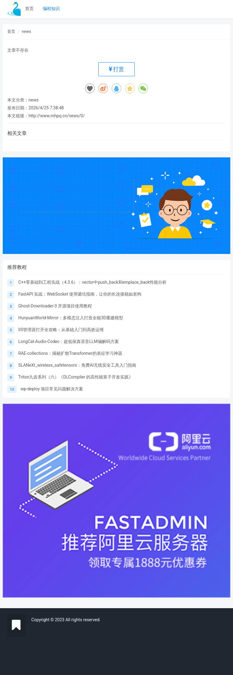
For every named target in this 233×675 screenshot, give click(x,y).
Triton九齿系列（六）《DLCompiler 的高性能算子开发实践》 (75, 377)
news (26, 31)
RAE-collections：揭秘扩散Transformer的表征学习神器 (70, 353)
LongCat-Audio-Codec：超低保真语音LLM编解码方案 (68, 341)
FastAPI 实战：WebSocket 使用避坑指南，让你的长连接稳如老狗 (79, 294)
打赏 (116, 69)
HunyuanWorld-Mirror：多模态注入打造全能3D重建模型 (70, 317)
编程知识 (51, 8)
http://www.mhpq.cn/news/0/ (57, 115)
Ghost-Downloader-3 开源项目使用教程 (55, 305)
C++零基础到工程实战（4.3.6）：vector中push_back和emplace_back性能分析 (92, 282)
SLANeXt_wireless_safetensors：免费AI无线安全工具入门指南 (77, 365)
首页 (29, 8)
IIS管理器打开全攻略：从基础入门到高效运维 (61, 329)
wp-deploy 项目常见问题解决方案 (52, 388)
